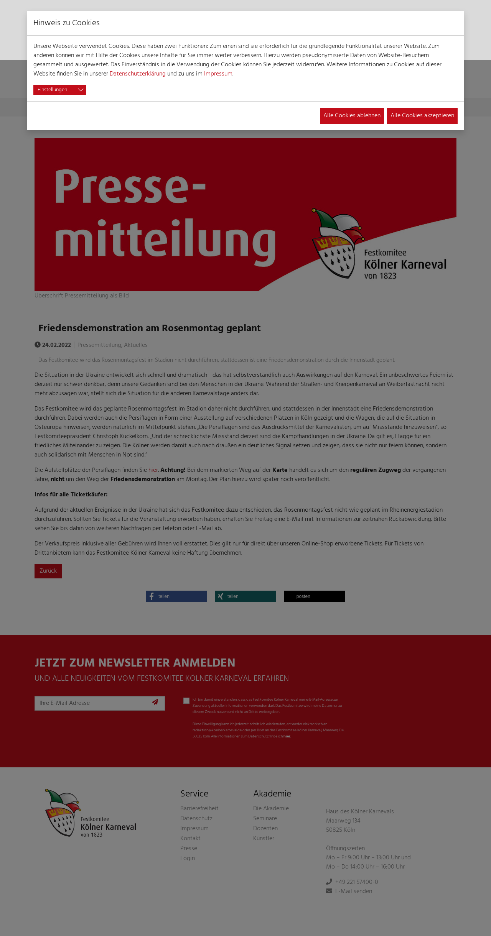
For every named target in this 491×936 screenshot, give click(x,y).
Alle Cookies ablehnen (352, 116)
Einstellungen (52, 89)
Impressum (218, 74)
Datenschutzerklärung (138, 74)
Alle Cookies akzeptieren (422, 116)
